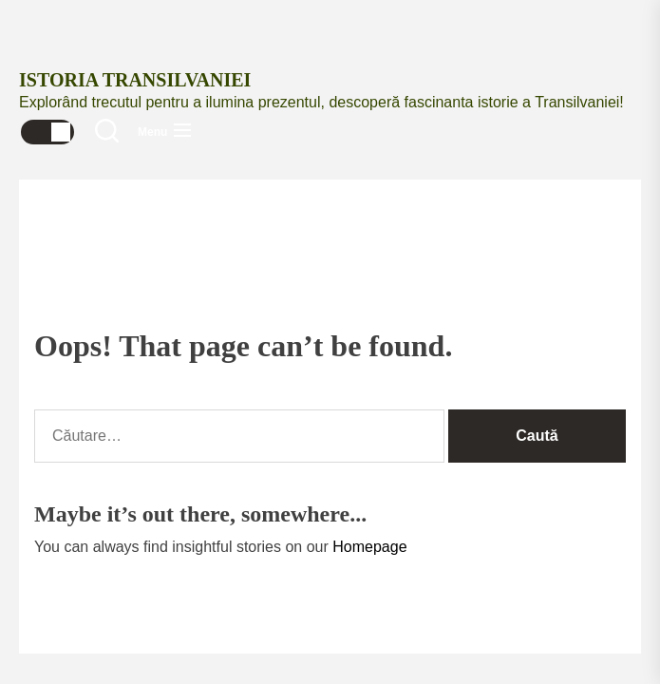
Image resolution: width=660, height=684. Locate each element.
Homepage (369, 547)
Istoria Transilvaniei (135, 79)
